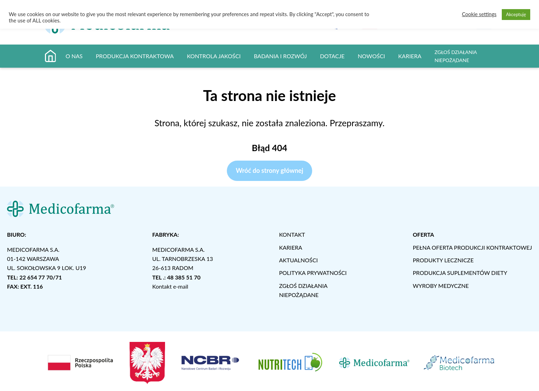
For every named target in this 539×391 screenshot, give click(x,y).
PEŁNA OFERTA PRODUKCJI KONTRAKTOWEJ (472, 247)
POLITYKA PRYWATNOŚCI (313, 272)
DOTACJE (332, 56)
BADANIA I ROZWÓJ (280, 56)
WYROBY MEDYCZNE (441, 285)
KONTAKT (292, 234)
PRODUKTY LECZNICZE (443, 260)
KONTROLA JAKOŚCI (214, 56)
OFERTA (423, 234)
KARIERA (409, 56)
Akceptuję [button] (516, 14)
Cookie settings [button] (479, 14)
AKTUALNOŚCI (298, 260)
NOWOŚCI (371, 56)
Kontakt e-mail (170, 286)
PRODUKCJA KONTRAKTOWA (135, 56)
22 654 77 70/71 (40, 277)
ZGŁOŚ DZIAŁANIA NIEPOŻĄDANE (455, 56)
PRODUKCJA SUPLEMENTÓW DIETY (460, 272)
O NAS (74, 56)
